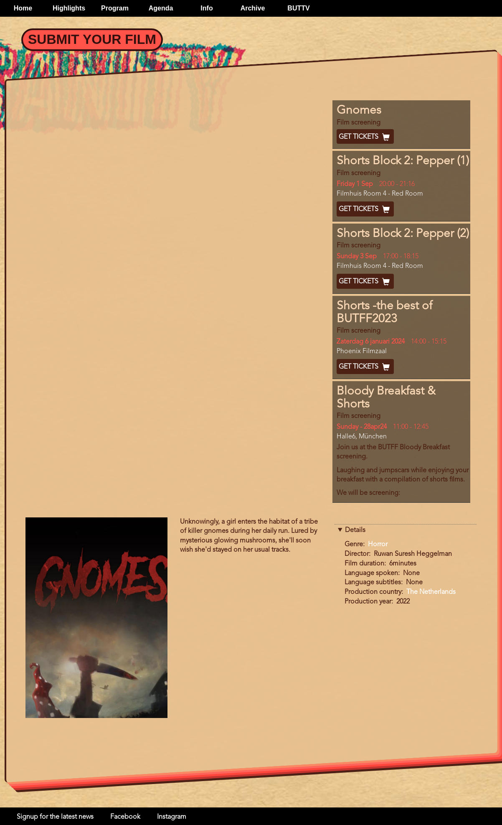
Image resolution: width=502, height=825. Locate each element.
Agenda (161, 8)
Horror (378, 544)
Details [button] (355, 530)
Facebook (125, 817)
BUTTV (298, 8)
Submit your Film (92, 39)
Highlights (69, 8)
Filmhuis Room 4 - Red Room (380, 194)
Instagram (171, 817)
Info (206, 8)
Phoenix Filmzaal (362, 351)
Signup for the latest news (55, 817)
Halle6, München (362, 436)
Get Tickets (365, 137)
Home (23, 8)
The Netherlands (431, 592)
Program (115, 8)
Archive (253, 8)
